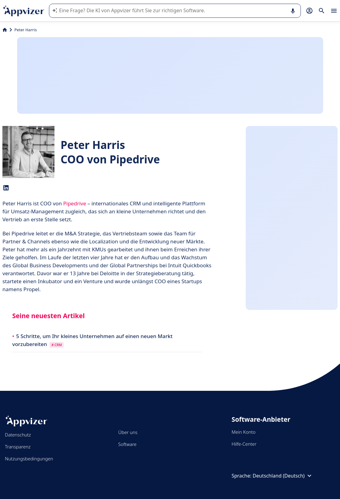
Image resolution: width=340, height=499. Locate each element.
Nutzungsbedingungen (29, 458)
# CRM (56, 344)
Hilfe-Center (244, 444)
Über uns (127, 432)
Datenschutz (18, 435)
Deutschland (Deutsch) (283, 475)
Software (127, 444)
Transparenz (18, 447)
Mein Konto (244, 432)
